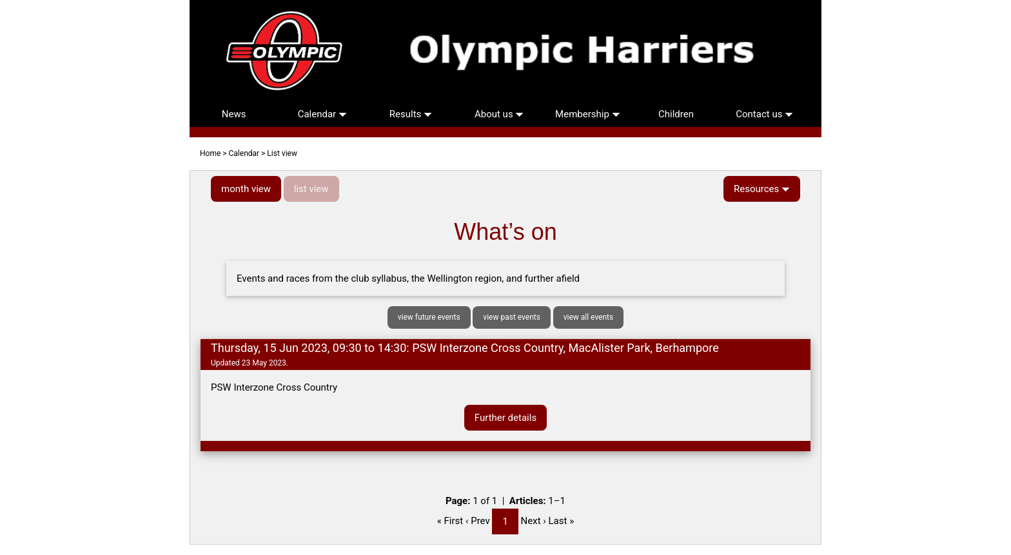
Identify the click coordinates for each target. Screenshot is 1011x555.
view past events (511, 317)
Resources (762, 189)
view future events (429, 317)
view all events (589, 317)
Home (210, 153)
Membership (587, 114)
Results (410, 114)
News (234, 114)
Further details (505, 418)
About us (499, 114)
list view (311, 189)
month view (246, 189)
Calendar (322, 114)
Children (676, 114)
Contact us (764, 114)
